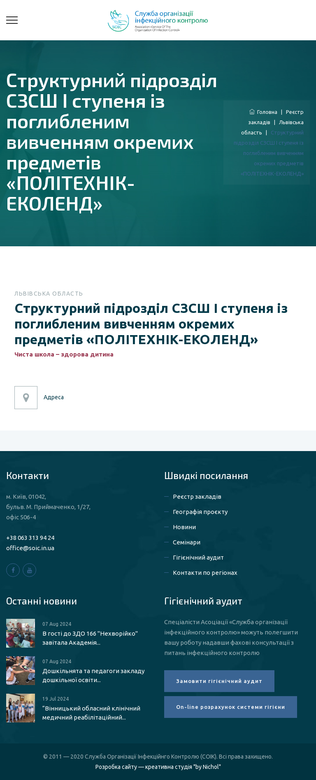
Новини (184, 526)
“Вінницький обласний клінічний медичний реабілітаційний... (91, 713)
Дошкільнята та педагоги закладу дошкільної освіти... (93, 675)
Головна (263, 112)
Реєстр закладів (197, 496)
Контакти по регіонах (205, 572)
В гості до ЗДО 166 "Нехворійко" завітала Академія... (90, 638)
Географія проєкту (200, 511)
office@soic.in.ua (30, 547)
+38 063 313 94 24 (30, 537)
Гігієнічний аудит (198, 557)
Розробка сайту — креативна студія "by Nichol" (158, 767)
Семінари (186, 542)
